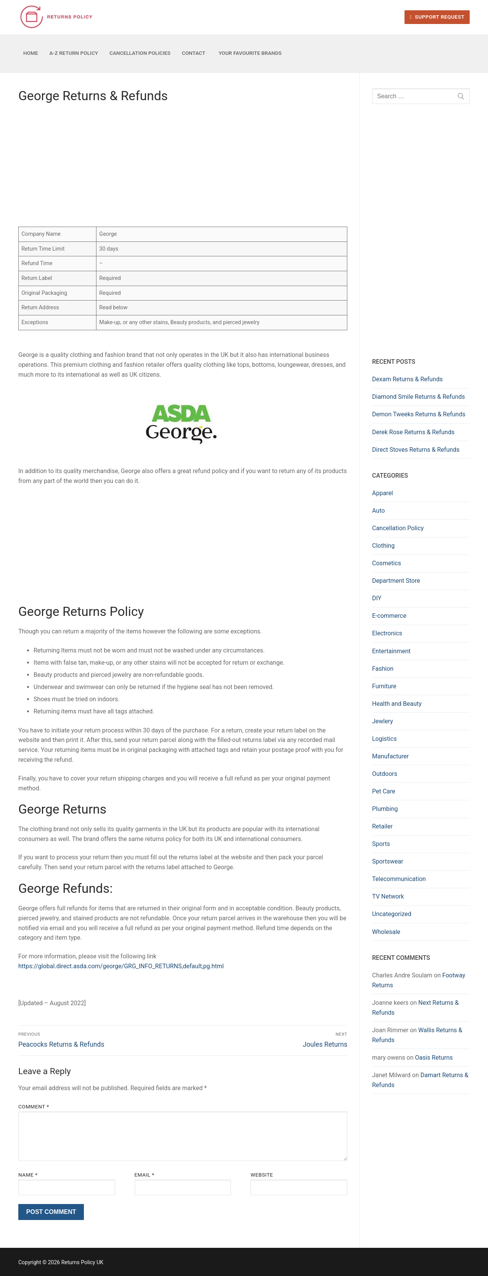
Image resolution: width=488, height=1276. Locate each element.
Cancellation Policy (398, 528)
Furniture (384, 686)
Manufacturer (390, 756)
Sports (381, 843)
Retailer (382, 826)
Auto (378, 510)
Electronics (387, 633)
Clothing (383, 545)
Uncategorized (391, 914)
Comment (33, 1106)
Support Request (437, 17)
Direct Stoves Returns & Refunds (415, 449)
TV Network (388, 896)
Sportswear (387, 861)
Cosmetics (386, 563)
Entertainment (391, 651)
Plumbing (385, 808)
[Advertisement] (182, 167)
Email (144, 1175)
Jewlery (382, 721)
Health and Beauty (397, 703)
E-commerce (389, 615)
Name (28, 1175)
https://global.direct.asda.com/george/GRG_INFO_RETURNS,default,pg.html (121, 966)
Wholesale (386, 931)
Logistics (384, 738)
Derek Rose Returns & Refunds (413, 432)
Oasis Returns (434, 1057)
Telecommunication (399, 879)
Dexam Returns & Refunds (407, 379)
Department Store (396, 580)
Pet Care (383, 791)
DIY (376, 598)
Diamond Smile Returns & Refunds (418, 396)
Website (261, 1175)
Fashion (382, 668)
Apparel (382, 493)
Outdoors (384, 773)
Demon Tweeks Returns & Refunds (419, 414)
